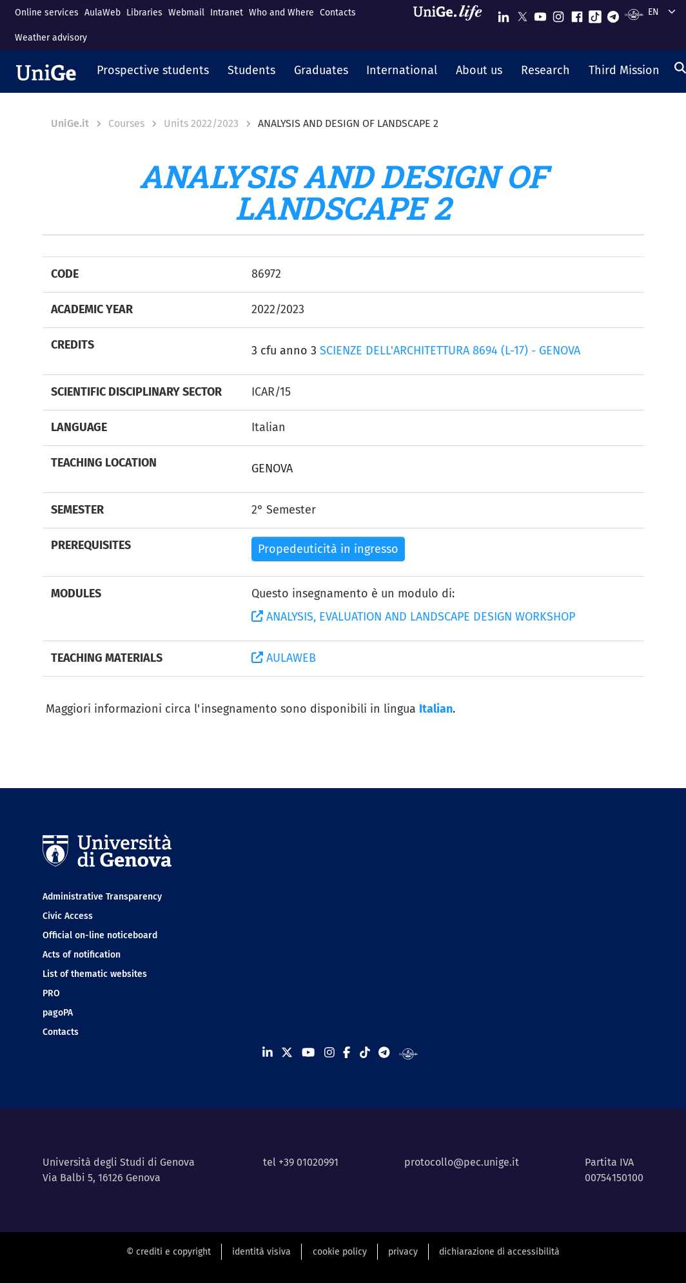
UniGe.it (70, 123)
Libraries (144, 12)
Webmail (186, 12)
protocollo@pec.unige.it (461, 1162)
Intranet (226, 12)
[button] (153, 71)
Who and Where (281, 12)
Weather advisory (51, 37)
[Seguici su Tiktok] (595, 14)
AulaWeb (102, 12)
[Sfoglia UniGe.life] (452, 24)
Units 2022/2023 (201, 123)
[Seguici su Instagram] (558, 14)
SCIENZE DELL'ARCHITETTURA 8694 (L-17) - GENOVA (450, 350)
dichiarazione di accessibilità (499, 1251)
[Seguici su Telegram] (613, 14)
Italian (436, 709)
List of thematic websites (95, 974)
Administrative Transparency (102, 896)
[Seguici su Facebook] (577, 14)
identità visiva (261, 1251)
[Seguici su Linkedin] (503, 14)
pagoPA (58, 1012)
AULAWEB (283, 658)
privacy (403, 1251)
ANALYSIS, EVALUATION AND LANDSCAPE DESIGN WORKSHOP (413, 617)
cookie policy (340, 1251)
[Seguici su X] (522, 14)
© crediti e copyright (168, 1251)
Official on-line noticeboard (100, 935)
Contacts (338, 12)
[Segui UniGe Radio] (634, 14)
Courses (126, 123)
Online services (47, 12)
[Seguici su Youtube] (540, 14)
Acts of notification (82, 954)
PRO (51, 993)
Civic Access (68, 916)
